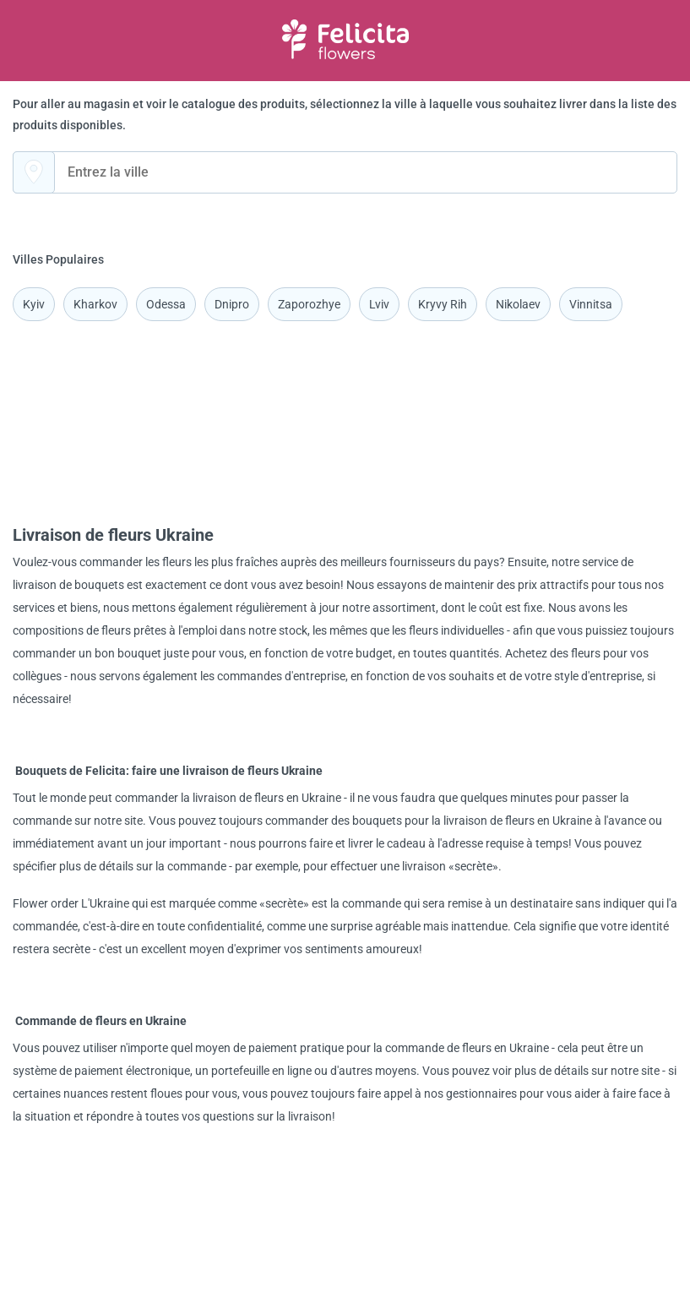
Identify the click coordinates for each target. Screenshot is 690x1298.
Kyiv (34, 304)
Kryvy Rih (442, 304)
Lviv (379, 304)
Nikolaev (518, 304)
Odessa (166, 304)
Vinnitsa (590, 304)
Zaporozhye (309, 304)
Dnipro (232, 304)
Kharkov (95, 304)
